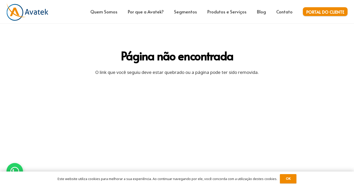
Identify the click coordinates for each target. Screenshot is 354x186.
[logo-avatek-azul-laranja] (27, 12)
